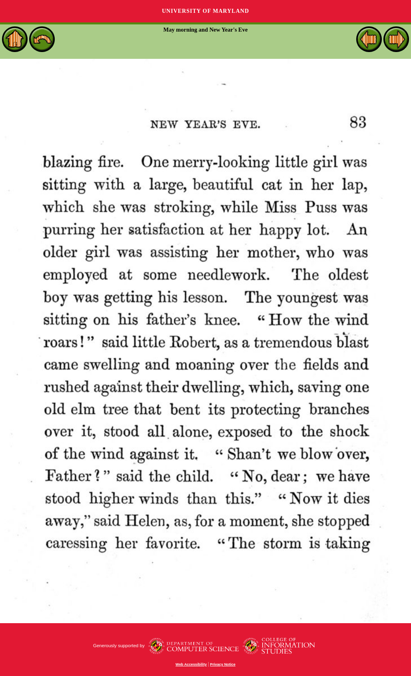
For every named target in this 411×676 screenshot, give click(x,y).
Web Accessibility (191, 664)
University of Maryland (205, 11)
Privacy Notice (222, 664)
